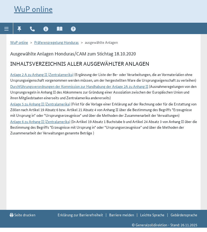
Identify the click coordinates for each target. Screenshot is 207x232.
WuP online (33, 9)
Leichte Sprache (152, 214)
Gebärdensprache (184, 214)
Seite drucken (22, 214)
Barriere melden (121, 214)
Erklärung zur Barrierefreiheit (80, 214)
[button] (6, 28)
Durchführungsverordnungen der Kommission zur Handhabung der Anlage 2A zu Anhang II (79, 86)
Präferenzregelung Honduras (56, 42)
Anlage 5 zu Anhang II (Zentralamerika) (40, 104)
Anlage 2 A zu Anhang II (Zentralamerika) (42, 74)
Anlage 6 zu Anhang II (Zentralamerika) (40, 121)
